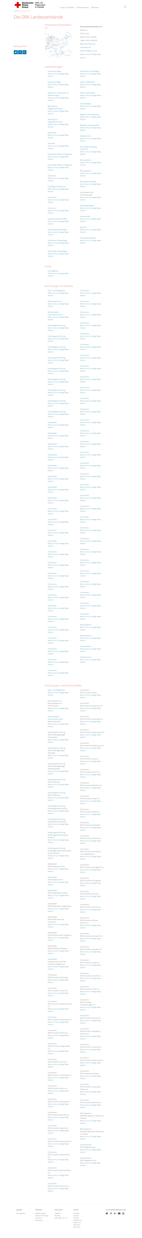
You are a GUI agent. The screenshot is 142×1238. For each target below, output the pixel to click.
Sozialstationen (85, 646)
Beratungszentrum (55, 301)
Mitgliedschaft (85, 136)
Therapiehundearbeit (88, 238)
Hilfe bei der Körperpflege (57, 240)
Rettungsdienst (85, 160)
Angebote (57, 1213)
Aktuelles (57, 1216)
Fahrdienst (52, 176)
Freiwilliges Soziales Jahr (57, 186)
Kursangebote (53, 271)
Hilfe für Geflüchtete (87, 82)
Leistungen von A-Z (60, 1218)
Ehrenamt (51, 143)
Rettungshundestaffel (88, 181)
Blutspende (52, 132)
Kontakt (76, 1216)
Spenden (83, 227)
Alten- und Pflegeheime (56, 290)
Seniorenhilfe (85, 216)
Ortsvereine (52, 508)
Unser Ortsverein (67, 7)
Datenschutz (77, 1220)
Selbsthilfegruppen (87, 205)
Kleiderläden (52, 422)
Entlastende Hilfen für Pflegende (60, 154)
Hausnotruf (52, 197)
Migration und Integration (89, 114)
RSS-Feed (76, 1225)
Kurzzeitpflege (85, 103)
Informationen (83, 7)
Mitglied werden (40, 1213)
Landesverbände (25, 11)
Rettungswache (85, 625)
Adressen (95, 7)
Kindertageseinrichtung (56, 325)
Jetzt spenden (20, 1213)
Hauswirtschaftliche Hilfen (57, 219)
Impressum (77, 1222)
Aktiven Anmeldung (41, 1216)
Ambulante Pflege (54, 71)
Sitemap (76, 1218)
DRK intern (77, 1227)
